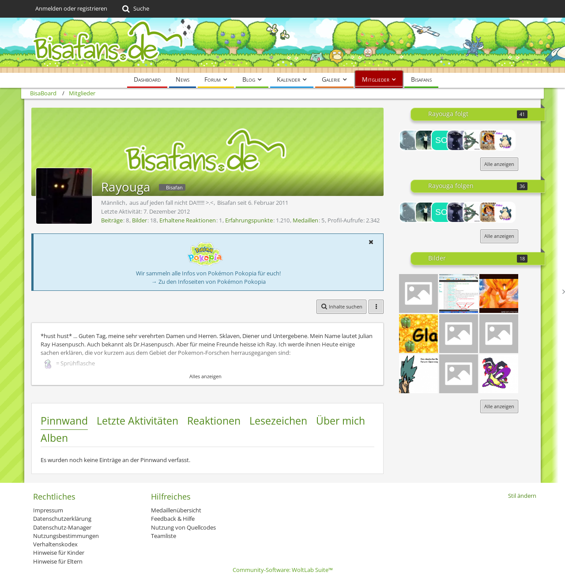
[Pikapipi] (418, 293)
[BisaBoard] (282, 45)
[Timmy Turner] (425, 140)
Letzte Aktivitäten (137, 421)
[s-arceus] (498, 373)
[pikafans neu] (498, 333)
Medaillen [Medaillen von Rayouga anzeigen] (305, 220)
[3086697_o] (498, 293)
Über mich (340, 421)
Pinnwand (64, 421)
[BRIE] (409, 140)
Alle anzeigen (499, 164)
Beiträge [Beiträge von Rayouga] (112, 220)
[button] (370, 241)
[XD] (418, 333)
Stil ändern (522, 496)
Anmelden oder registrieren (71, 8)
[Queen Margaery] (457, 140)
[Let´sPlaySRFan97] (505, 140)
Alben (54, 438)
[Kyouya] (418, 373)
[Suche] (135, 9)
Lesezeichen (278, 421)
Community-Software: (283, 570)
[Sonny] (441, 140)
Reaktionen (214, 421)
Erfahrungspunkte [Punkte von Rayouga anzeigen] (249, 220)
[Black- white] (458, 333)
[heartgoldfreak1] (473, 140)
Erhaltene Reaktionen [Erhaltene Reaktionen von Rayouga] (187, 220)
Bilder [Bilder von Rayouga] (139, 220)
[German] (458, 373)
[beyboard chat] (458, 293)
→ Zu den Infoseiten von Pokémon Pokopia (208, 282)
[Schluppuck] (489, 140)
